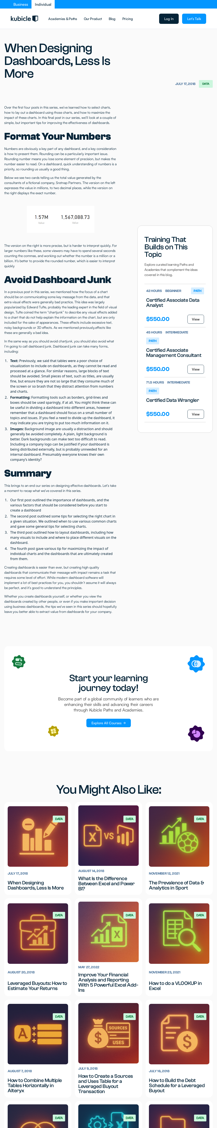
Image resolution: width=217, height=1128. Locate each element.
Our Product (93, 19)
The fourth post (22, 548)
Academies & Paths (62, 19)
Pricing (127, 19)
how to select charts (95, 107)
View (196, 319)
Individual (43, 4)
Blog (112, 19)
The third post (21, 532)
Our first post (20, 500)
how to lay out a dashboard (24, 112)
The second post (23, 516)
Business (20, 4)
